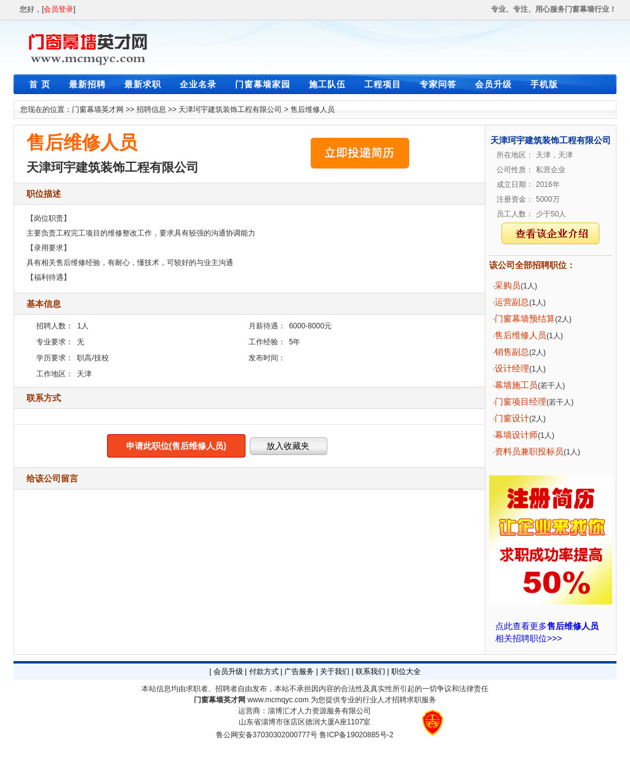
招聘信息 (151, 109)
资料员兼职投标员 (529, 451)
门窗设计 (512, 418)
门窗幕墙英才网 (98, 109)
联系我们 (370, 671)
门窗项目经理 (520, 401)
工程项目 (382, 84)
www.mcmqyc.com (277, 700)
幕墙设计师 (516, 435)
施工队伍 (327, 84)
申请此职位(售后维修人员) (176, 446)
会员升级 (493, 84)
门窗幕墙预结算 (525, 318)
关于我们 (334, 671)
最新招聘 (87, 84)
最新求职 (142, 84)
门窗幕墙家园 (262, 84)
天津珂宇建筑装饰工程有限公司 (230, 109)
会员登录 (58, 9)
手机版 (544, 84)
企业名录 (198, 84)
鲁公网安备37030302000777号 (266, 735)
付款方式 (264, 671)
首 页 (39, 84)
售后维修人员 (312, 109)
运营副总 (512, 302)
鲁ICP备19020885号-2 (356, 735)
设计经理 (512, 368)
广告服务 (299, 671)
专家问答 (438, 84)
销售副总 (512, 352)
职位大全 (406, 671)
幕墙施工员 (516, 385)
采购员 (507, 285)
